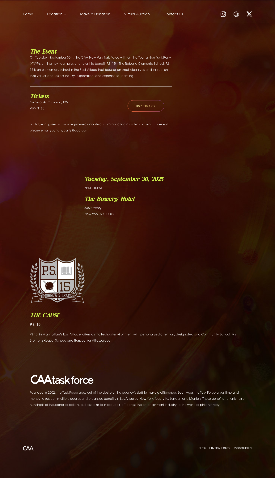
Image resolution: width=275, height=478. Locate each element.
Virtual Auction (137, 14)
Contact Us (173, 14)
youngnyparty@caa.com (69, 130)
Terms (201, 448)
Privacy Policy (219, 448)
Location (56, 14)
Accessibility (243, 448)
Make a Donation (95, 14)
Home (28, 14)
